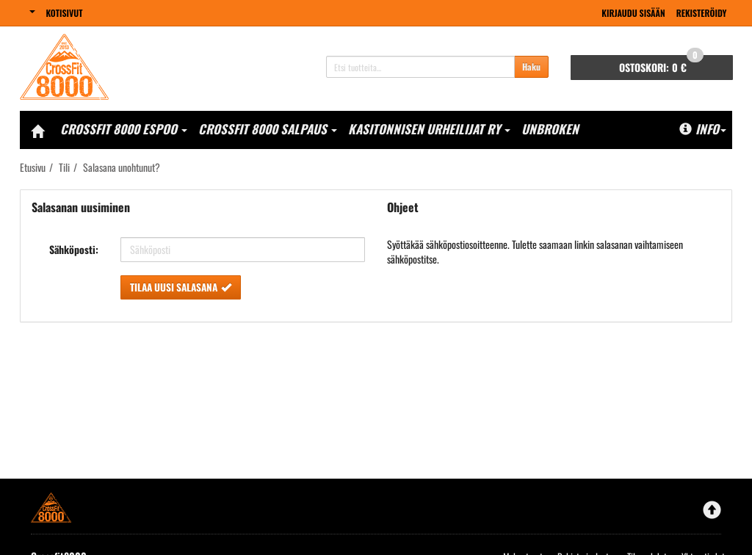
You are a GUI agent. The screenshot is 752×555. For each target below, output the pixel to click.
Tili (64, 167)
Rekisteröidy (701, 13)
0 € (661, 65)
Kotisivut (64, 13)
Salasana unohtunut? (121, 167)
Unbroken (550, 129)
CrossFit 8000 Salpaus (267, 129)
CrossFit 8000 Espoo (123, 129)
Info (702, 129)
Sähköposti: (73, 249)
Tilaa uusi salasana (180, 287)
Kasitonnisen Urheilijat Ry (429, 129)
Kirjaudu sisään (633, 13)
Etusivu (33, 167)
